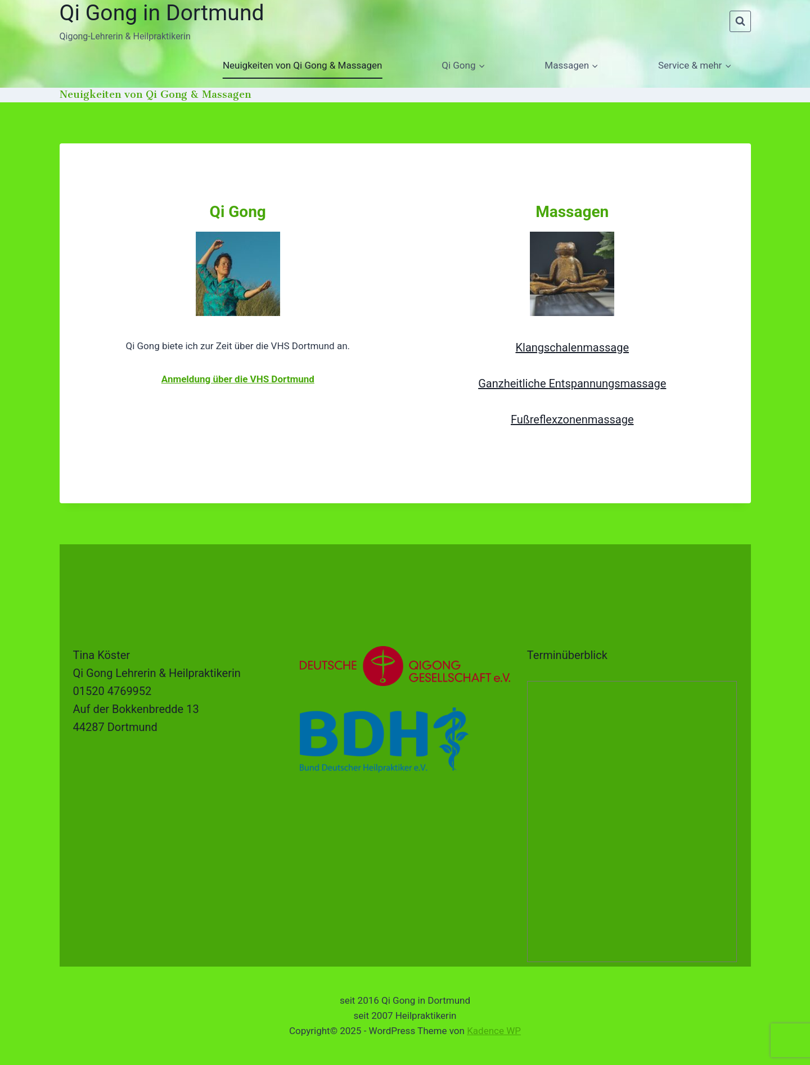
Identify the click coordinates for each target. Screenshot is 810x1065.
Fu (517, 419)
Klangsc (535, 347)
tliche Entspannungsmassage (592, 383)
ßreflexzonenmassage (578, 419)
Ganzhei (498, 383)
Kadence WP (494, 1030)
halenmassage (592, 347)
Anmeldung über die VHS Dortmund (237, 379)
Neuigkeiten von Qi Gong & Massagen (302, 65)
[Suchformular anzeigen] (740, 21)
